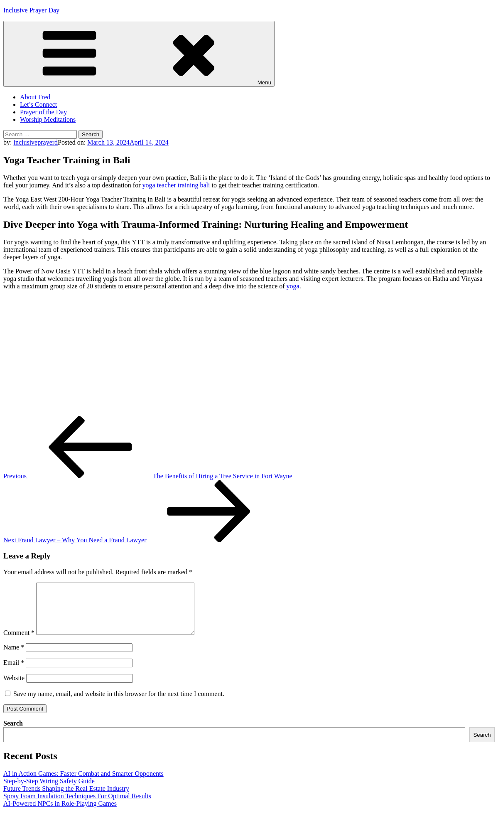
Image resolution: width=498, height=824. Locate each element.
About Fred (35, 97)
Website (14, 687)
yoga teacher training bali (176, 185)
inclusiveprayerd (35, 142)
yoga (293, 286)
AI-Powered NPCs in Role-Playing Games (60, 813)
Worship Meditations (48, 119)
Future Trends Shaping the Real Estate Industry (66, 798)
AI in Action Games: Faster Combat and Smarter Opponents (83, 783)
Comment (18, 642)
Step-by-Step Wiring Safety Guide (49, 790)
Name (13, 657)
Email (13, 672)
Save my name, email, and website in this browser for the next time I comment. (118, 703)
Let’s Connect (38, 104)
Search (13, 733)
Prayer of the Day (43, 112)
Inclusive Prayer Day (31, 10)
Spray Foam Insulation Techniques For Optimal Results (77, 805)
